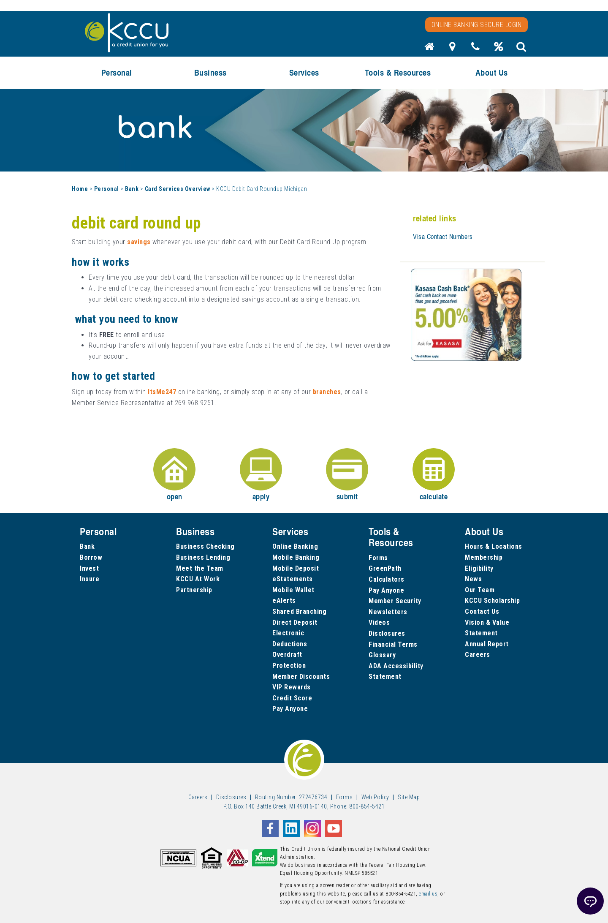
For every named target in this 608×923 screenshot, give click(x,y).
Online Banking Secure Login (477, 25)
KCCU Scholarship (492, 600)
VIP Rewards (291, 687)
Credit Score (292, 698)
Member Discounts (301, 677)
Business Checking (205, 546)
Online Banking (295, 546)
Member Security (395, 601)
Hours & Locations (493, 546)
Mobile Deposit (295, 568)
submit (347, 475)
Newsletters (388, 612)
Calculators (386, 579)
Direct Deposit (294, 622)
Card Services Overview (177, 188)
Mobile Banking (295, 557)
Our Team (479, 590)
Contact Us (482, 611)
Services (304, 72)
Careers (477, 655)
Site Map (409, 797)
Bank (131, 188)
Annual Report (487, 644)
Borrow (91, 557)
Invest (89, 568)
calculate (434, 475)
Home (80, 188)
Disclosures (387, 633)
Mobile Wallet (293, 590)
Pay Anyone (290, 709)
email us (428, 894)
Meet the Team (199, 568)
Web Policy (375, 797)
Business (210, 72)
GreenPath (385, 568)
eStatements (292, 579)
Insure (89, 579)
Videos (379, 622)
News (473, 579)
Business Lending (203, 557)
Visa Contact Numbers (442, 236)
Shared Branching (299, 611)
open (174, 475)
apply (261, 475)
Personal (116, 72)
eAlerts (284, 600)
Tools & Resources (398, 72)
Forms (378, 558)
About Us (491, 72)
